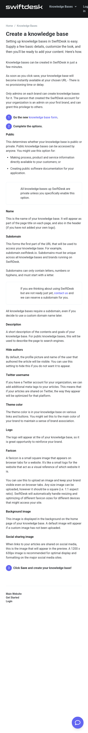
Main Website (14, 593)
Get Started (12, 597)
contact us (61, 293)
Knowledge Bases (27, 25)
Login (9, 601)
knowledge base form (43, 117)
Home (9, 25)
